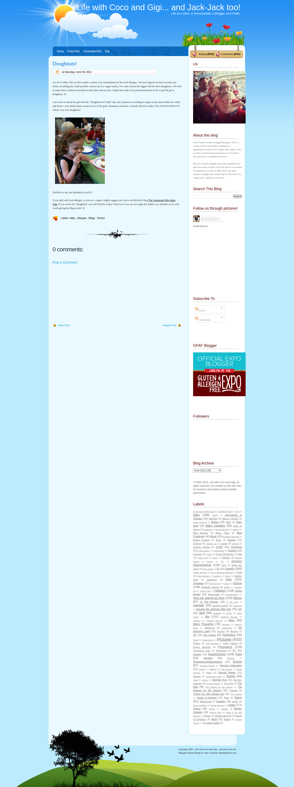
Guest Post (205, 591)
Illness (237, 598)
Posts (200, 310)
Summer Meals (213, 683)
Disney (210, 561)
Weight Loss (215, 712)
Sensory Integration (231, 665)
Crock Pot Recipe (225, 554)
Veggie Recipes (217, 705)
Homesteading (231, 594)
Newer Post (169, 325)
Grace (226, 583)
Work (214, 719)
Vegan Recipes (200, 705)
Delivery (226, 557)
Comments (227, 54)
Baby (228, 522)
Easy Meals (208, 569)
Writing (227, 719)
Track (226, 698)
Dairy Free (203, 558)
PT (234, 650)
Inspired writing (220, 605)
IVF (240, 609)
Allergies (82, 218)
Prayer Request (202, 647)
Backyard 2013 (222, 529)
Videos (197, 708)
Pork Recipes (212, 643)
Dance (215, 558)
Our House (209, 635)
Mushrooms (227, 628)
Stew (195, 680)
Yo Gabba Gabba (211, 723)
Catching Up (211, 544)
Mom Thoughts (203, 624)
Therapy (233, 690)
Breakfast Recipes (231, 536)
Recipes (207, 658)
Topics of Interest (207, 697)
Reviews (230, 658)
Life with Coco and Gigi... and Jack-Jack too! (158, 7)
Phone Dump (207, 640)
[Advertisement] (84, 294)
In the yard (232, 602)
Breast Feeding (201, 540)
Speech (197, 676)
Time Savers (236, 694)
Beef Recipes (200, 533)
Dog (224, 565)
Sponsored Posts (214, 676)
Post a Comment (65, 262)
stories (205, 680)
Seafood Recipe (207, 666)
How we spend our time (209, 598)
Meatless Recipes (229, 617)
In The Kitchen (209, 601)
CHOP (219, 547)
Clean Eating (204, 551)
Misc (231, 620)
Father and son (200, 572)
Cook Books (218, 551)
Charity (223, 543)
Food (239, 572)
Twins (238, 697)
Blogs (92, 218)
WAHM (212, 709)
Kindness (217, 613)
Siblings (213, 669)
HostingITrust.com (227, 753)
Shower (202, 669)
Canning (197, 543)
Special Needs (227, 672)
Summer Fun (219, 679)
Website (224, 709)
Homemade (214, 594)
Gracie (237, 583)
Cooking (232, 550)
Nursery (221, 631)
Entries (203, 54)
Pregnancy (225, 647)
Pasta (195, 640)
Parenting (229, 635)
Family (229, 568)
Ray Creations (211, 753)
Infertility (198, 605)
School (101, 218)
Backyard (208, 529)
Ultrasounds (206, 701)
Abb (237, 511)
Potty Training (230, 643)
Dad (240, 554)
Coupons (197, 554)
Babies (215, 522)
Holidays (220, 590)
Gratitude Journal (210, 587)
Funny (228, 576)
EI (218, 568)
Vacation (220, 701)
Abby (72, 218)
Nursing (234, 631)
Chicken (235, 544)
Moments (226, 624)
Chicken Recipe (201, 547)
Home (60, 51)
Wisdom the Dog (223, 716)
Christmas (236, 547)
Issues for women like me (213, 609)
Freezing (217, 576)
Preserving (221, 650)
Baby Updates (215, 525)
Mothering (210, 628)
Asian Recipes (199, 522)
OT (195, 635)
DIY (222, 561)
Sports (231, 676)
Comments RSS (92, 51)
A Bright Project (225, 511)
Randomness (217, 654)
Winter (207, 716)
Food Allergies (203, 576)
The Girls (228, 683)
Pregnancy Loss (201, 650)
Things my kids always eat (208, 694)
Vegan (235, 701)
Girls (229, 579)
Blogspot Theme (186, 753)
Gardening (212, 579)
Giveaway (198, 583)
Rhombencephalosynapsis (207, 661)
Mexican (197, 621)
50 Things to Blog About (203, 511)
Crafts (209, 554)
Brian (218, 540)
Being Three (222, 533)
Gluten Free (215, 583)
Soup (209, 672)
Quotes (197, 654)
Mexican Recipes (214, 621)
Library (229, 613)
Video (232, 705)
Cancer (232, 540)
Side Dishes (226, 669)
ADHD (215, 515)
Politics (196, 643)
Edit (107, 51)
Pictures (224, 639)
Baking (236, 529)
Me (207, 616)
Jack (202, 613)
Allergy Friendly (230, 518)
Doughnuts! (65, 63)
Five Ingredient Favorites (222, 572)
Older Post (64, 325)
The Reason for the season (219, 687)
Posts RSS (73, 51)
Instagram (237, 606)
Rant (239, 654)
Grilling (227, 587)
